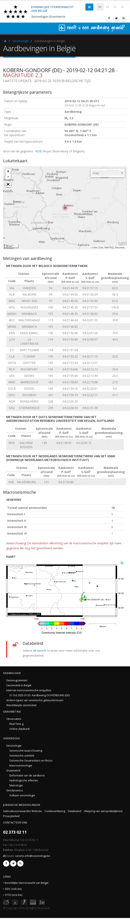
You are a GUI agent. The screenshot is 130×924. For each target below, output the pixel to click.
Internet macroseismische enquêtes (28, 690)
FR (115, 6)
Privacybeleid (11, 816)
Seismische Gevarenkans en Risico (30, 760)
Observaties (13, 719)
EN (107, 6)
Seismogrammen (16, 680)
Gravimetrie (13, 770)
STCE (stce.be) (13, 895)
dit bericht (39, 650)
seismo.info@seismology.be (32, 856)
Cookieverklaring (55, 811)
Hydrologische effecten (23, 780)
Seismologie (20, 41)
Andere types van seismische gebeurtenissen (34, 700)
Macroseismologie (20, 765)
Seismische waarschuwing (25, 750)
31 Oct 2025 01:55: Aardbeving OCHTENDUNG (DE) (39, 695)
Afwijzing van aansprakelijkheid (103, 811)
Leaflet (94, 247)
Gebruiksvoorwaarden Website (22, 811)
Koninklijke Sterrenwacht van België (27, 883)
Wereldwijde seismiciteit (21, 705)
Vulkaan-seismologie (22, 795)
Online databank (19, 729)
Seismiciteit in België (19, 685)
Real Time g (16, 724)
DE (122, 6)
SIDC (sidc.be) (13, 889)
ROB (38, 151)
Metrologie (16, 785)
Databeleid (74, 811)
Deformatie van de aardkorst (27, 775)
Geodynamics (14, 790)
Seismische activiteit (21, 755)
